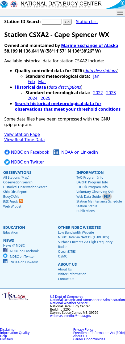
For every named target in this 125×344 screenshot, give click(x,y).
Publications (85, 211)
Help (3, 336)
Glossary (6, 339)
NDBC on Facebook (26, 152)
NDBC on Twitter (24, 162)
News (8, 240)
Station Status (86, 206)
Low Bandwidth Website (76, 232)
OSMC (62, 256)
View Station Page (22, 134)
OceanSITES (67, 251)
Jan (96, 76)
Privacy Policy (83, 329)
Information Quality (15, 332)
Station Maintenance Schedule (99, 201)
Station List (87, 21)
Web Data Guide (88, 196)
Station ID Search (22, 21)
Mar (42, 81)
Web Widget (12, 206)
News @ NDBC (14, 245)
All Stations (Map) (16, 177)
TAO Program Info (89, 177)
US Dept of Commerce (66, 296)
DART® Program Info (92, 182)
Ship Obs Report (15, 192)
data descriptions (101, 71)
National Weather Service (69, 303)
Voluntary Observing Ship (95, 192)
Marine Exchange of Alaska (89, 45)
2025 (46, 98)
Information (90, 172)
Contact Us (66, 279)
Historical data (30, 87)
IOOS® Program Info (92, 187)
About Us (67, 264)
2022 (98, 93)
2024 (33, 98)
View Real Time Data (24, 140)
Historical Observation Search (25, 187)
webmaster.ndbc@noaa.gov (70, 315)
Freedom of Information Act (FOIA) (99, 332)
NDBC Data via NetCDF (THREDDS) (83, 237)
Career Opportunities (89, 339)
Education (14, 227)
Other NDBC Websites (79, 227)
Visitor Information (72, 274)
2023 (111, 93)
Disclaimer (8, 329)
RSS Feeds (13, 201)
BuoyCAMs (11, 196)
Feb (31, 81)
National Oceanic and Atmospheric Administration (87, 300)
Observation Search (17, 182)
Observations (17, 172)
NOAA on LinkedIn (75, 152)
